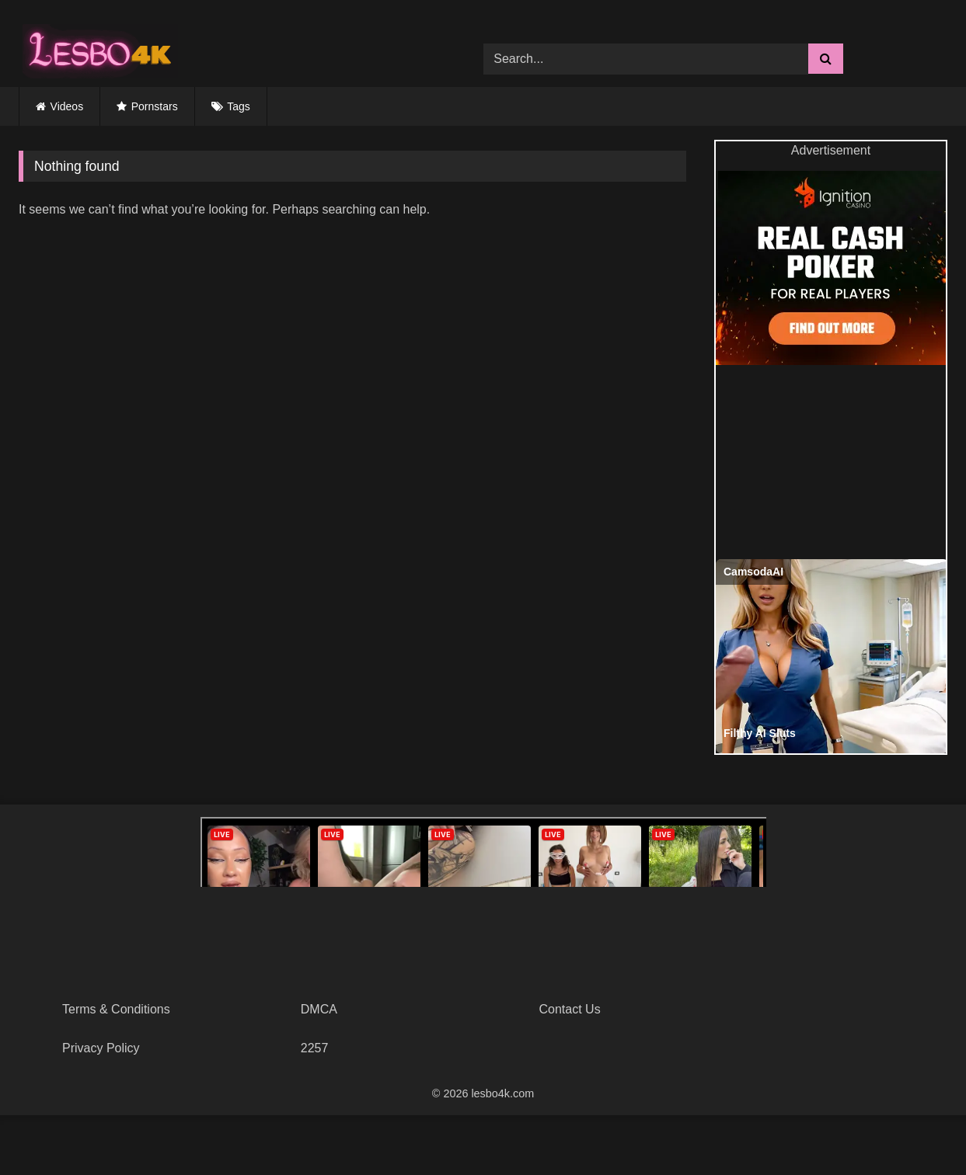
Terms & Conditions (116, 1009)
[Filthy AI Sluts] (832, 656)
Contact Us (570, 1009)
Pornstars (154, 106)
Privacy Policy (101, 1048)
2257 (315, 1048)
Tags (238, 106)
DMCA (319, 1009)
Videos (67, 106)
